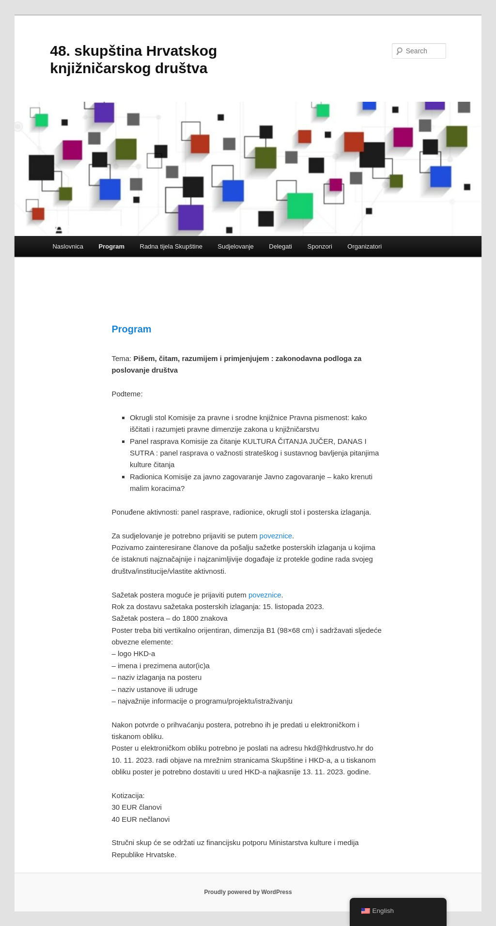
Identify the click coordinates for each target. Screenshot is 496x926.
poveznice (276, 536)
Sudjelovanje (235, 246)
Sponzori (320, 246)
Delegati (280, 246)
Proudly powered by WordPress (248, 892)
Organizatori (364, 246)
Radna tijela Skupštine (171, 246)
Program (111, 246)
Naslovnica (67, 246)
